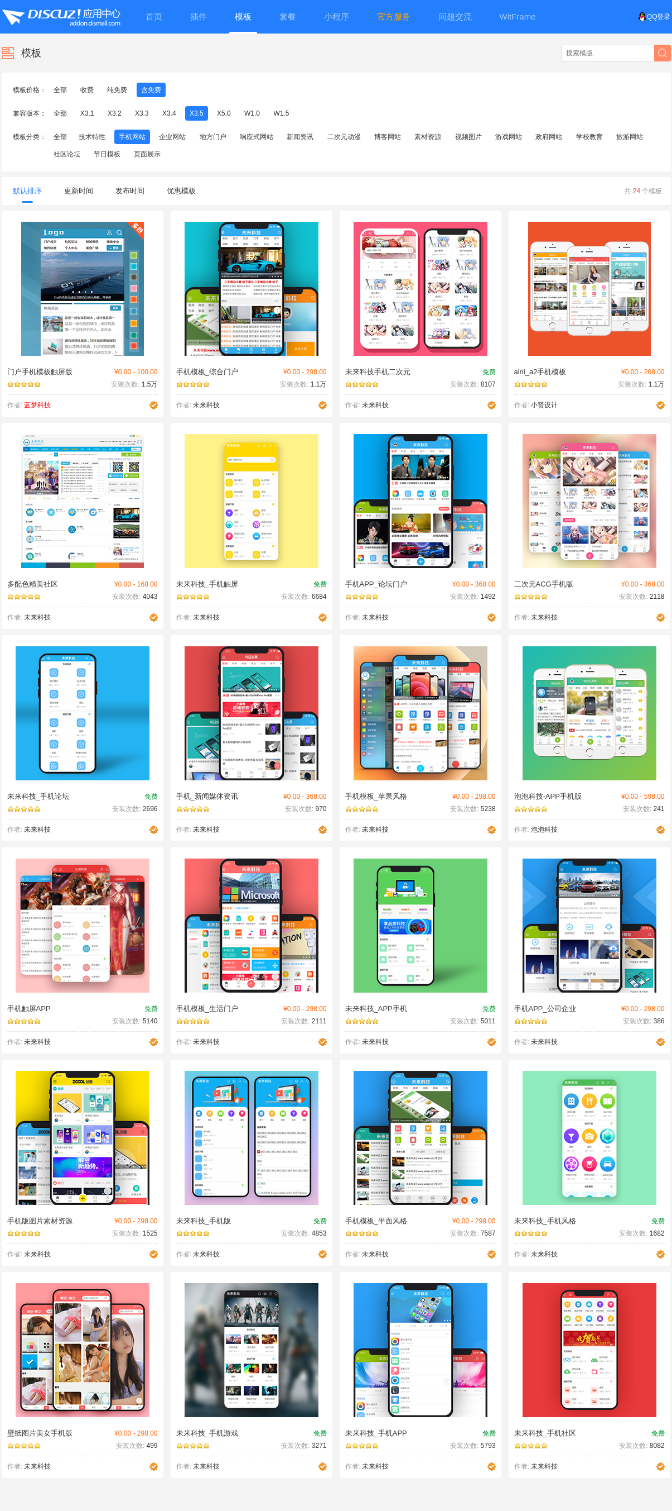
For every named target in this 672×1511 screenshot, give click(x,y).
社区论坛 (67, 154)
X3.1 (87, 113)
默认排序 (27, 195)
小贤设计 (544, 405)
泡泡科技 (544, 829)
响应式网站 (256, 137)
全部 (60, 90)
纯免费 (117, 90)
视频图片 (468, 137)
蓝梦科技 (37, 405)
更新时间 (78, 191)
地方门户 (213, 137)
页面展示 (147, 154)
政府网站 (548, 137)
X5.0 (224, 113)
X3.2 (115, 113)
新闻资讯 (300, 137)
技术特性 (92, 137)
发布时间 (129, 191)
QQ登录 (654, 17)
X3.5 (197, 113)
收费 (87, 90)
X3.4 (169, 113)
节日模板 (107, 154)
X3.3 (142, 113)
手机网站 (132, 137)
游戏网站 (508, 137)
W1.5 (281, 113)
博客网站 (387, 137)
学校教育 (589, 137)
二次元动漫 (344, 137)
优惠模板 (181, 191)
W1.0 (252, 113)
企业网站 (172, 137)
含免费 (151, 90)
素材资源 (427, 137)
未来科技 (206, 405)
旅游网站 (629, 137)
